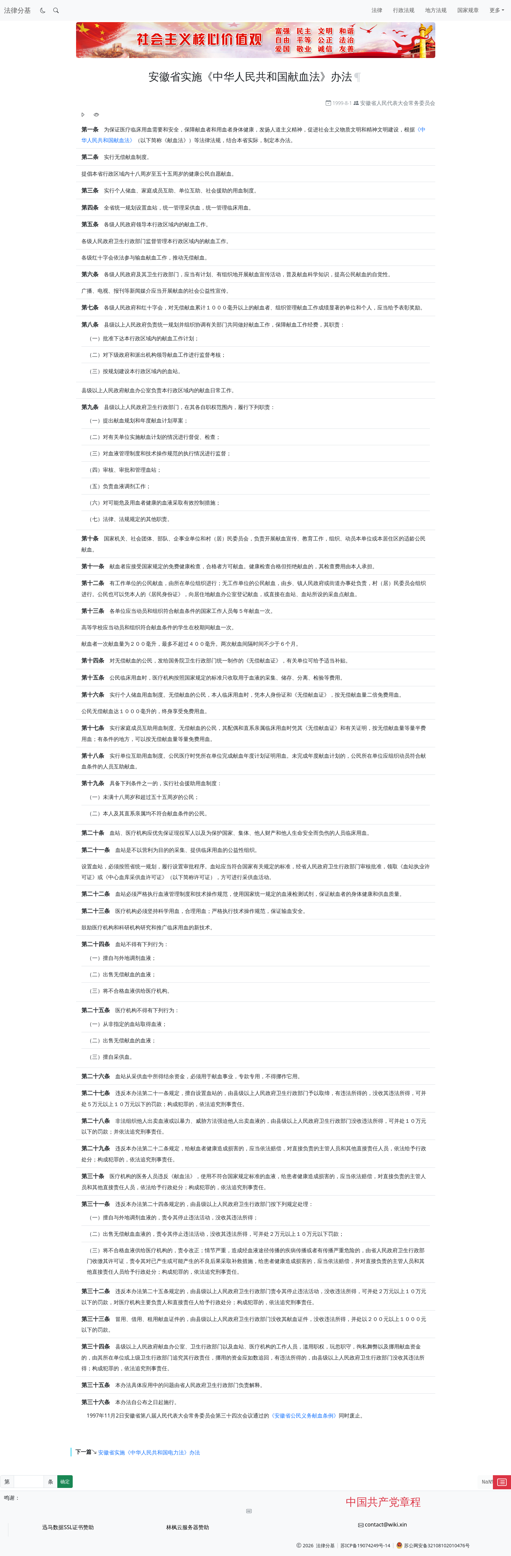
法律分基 (325, 1545)
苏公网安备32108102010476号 (433, 1545)
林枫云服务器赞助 (187, 1527)
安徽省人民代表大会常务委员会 (397, 103)
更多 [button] (495, 10)
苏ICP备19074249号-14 (365, 1545)
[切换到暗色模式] (43, 10)
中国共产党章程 (383, 1501)
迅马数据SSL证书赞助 (68, 1527)
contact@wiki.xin (386, 1524)
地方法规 (436, 10)
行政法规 (403, 10)
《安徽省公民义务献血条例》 (304, 1415)
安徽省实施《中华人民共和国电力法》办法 (149, 1452)
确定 (65, 1481)
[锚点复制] (357, 76)
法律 (377, 10)
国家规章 (468, 10)
